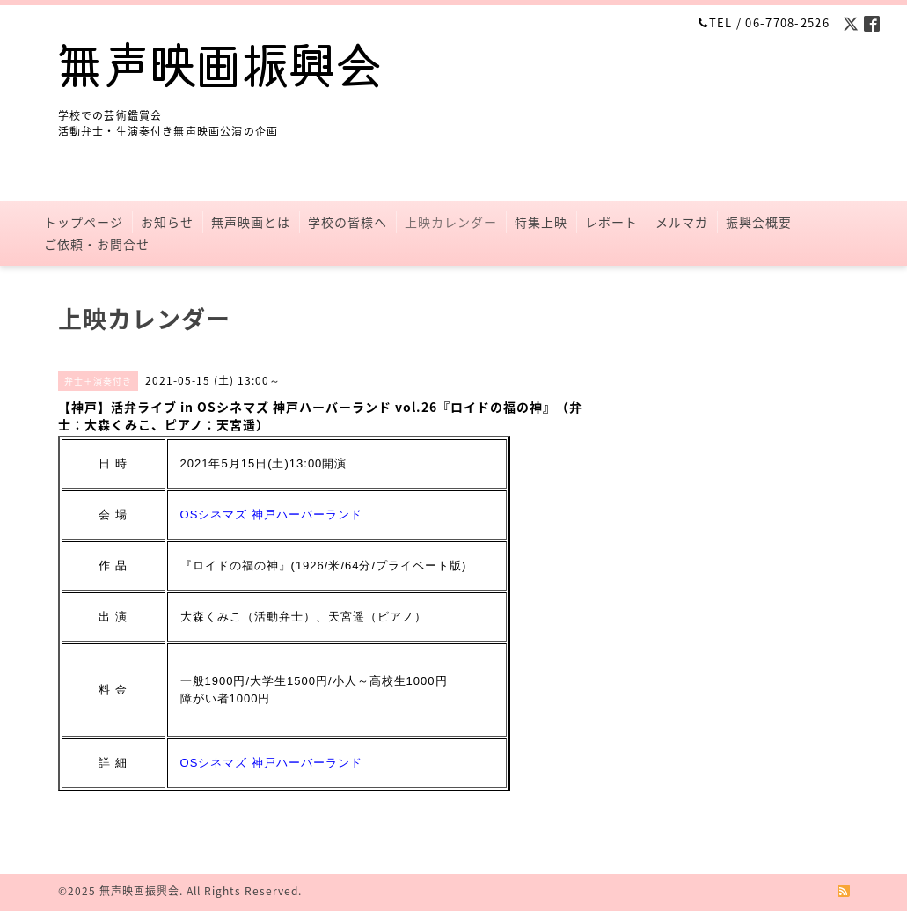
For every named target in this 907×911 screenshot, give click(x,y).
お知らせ (167, 222)
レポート (611, 222)
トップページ (83, 222)
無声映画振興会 (139, 891)
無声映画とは (250, 222)
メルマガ (681, 222)
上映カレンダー (451, 222)
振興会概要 (759, 222)
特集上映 (541, 222)
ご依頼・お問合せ (97, 244)
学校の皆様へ (347, 222)
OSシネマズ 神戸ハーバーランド (271, 514)
